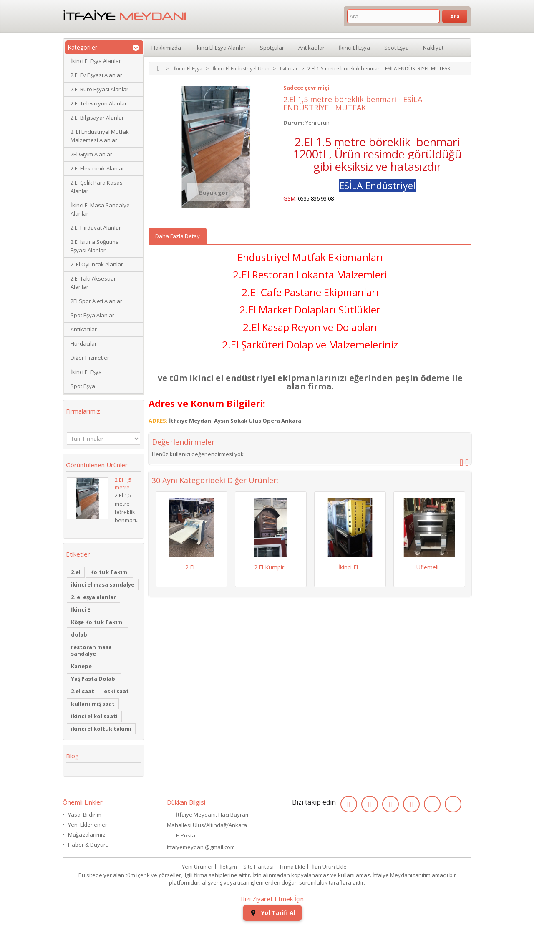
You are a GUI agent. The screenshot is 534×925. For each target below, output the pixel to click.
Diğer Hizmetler (90, 357)
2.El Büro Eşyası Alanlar (99, 89)
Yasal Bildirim (84, 814)
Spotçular (272, 47)
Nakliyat (433, 47)
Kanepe (81, 666)
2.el (76, 572)
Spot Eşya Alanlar (92, 315)
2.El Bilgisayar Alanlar (97, 117)
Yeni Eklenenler (87, 824)
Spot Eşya (83, 386)
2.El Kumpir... (271, 567)
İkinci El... (350, 567)
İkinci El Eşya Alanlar (96, 61)
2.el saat (82, 691)
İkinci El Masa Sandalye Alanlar (100, 209)
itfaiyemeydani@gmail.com (201, 847)
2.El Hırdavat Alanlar (96, 227)
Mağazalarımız (86, 834)
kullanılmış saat (93, 703)
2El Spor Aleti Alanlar (96, 301)
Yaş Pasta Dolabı (94, 678)
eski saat (116, 691)
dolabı (80, 634)
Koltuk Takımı (109, 572)
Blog (72, 756)
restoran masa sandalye (91, 650)
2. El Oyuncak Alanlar (97, 264)
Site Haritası (258, 866)
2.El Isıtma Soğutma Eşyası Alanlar (95, 246)
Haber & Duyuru (88, 844)
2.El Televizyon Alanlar (99, 103)
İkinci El (81, 609)
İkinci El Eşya (86, 372)
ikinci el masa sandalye (102, 584)
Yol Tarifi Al (272, 913)
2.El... (191, 567)
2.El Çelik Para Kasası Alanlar (97, 187)
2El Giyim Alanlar (91, 154)
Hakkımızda (166, 47)
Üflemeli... (429, 567)
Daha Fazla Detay (177, 236)
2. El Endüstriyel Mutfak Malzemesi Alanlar (100, 136)
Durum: (293, 122)
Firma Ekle (292, 866)
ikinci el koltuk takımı (101, 728)
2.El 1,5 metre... (124, 483)
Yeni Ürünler (197, 866)
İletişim (228, 866)
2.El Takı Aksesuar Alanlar (93, 283)
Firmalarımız (83, 411)
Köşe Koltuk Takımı (97, 622)
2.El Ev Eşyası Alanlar (96, 75)
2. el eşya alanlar (93, 597)
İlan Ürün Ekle (329, 866)
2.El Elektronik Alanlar (97, 168)
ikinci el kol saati (94, 716)
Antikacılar (84, 329)
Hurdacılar (84, 343)
